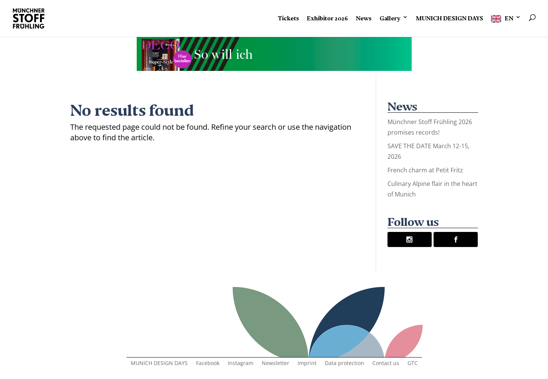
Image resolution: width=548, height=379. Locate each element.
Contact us (385, 364)
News (364, 17)
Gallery (390, 17)
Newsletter (275, 364)
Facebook (207, 364)
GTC (413, 364)
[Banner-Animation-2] (274, 68)
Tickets (288, 17)
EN (509, 17)
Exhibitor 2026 (327, 17)
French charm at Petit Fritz (425, 170)
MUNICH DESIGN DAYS (449, 17)
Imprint (307, 364)
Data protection (344, 364)
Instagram (240, 364)
